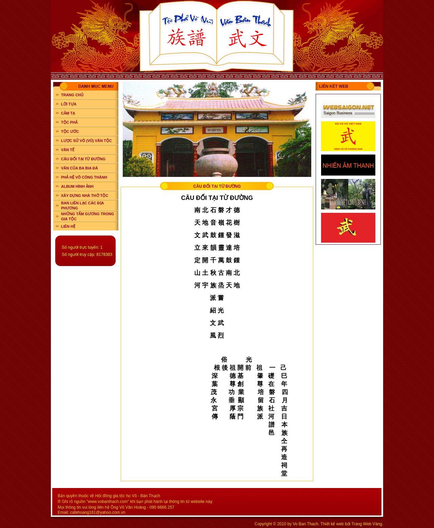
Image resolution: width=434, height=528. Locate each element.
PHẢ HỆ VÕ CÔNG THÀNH (84, 177)
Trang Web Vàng (367, 524)
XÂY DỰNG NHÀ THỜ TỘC (84, 196)
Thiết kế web (332, 524)
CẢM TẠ (68, 113)
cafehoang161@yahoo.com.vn (97, 512)
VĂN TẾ (67, 150)
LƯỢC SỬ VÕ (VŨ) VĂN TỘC (86, 141)
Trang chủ (72, 95)
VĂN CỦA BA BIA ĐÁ (79, 168)
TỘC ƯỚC (70, 131)
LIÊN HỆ (68, 226)
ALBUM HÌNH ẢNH (77, 186)
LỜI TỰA (69, 104)
